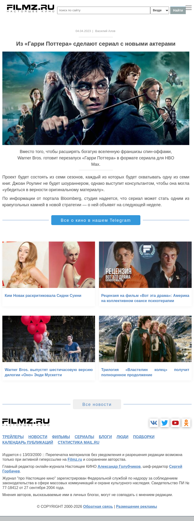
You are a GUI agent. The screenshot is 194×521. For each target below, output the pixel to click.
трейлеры (13, 437)
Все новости (97, 404)
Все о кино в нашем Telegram (96, 220)
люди (122, 437)
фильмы (61, 437)
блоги (105, 437)
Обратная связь (98, 507)
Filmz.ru (75, 459)
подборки (143, 437)
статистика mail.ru (78, 442)
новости (37, 437)
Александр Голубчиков (119, 466)
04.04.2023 (83, 31)
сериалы (84, 437)
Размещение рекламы (136, 507)
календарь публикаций (27, 442)
